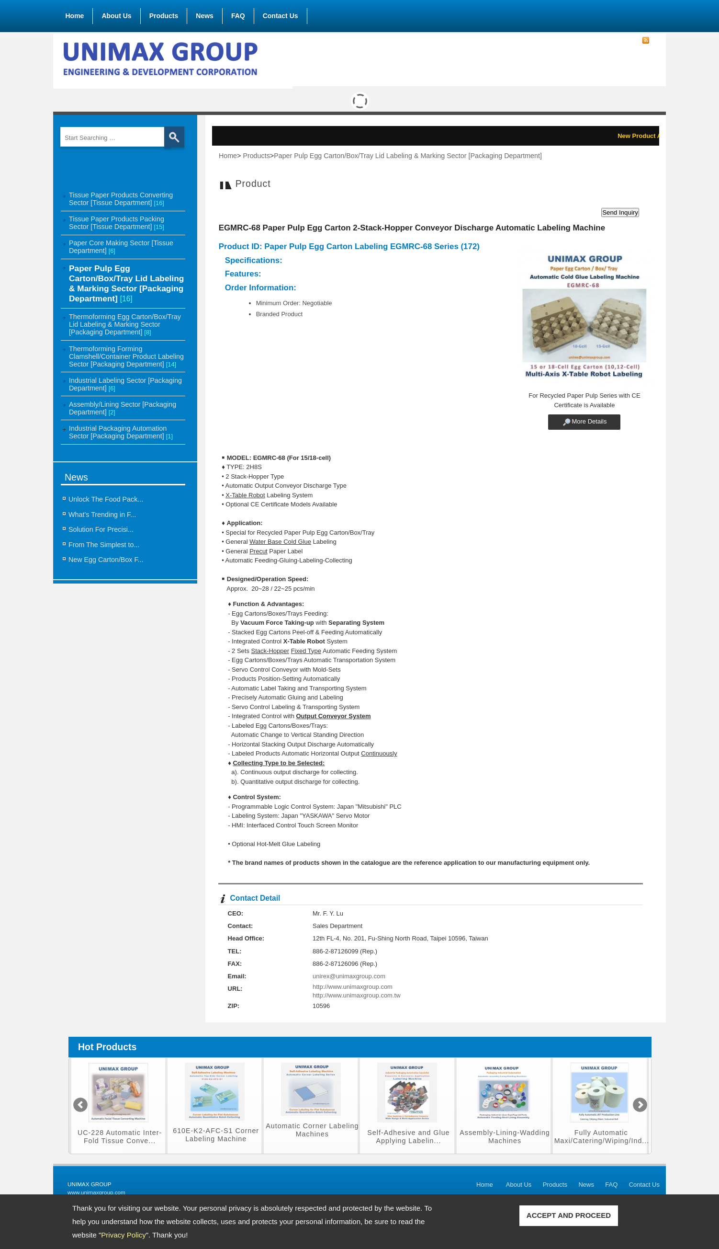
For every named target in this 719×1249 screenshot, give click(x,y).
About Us (116, 14)
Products (164, 14)
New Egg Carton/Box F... (106, 559)
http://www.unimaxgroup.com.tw (357, 995)
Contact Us (280, 16)
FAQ (238, 16)
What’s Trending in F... (102, 514)
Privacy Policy (123, 1235)
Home (75, 16)
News (204, 16)
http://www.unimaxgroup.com (353, 986)
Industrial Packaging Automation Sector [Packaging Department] (121, 432)
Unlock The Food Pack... (105, 499)
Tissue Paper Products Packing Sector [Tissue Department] (116, 222)
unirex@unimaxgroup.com (349, 976)
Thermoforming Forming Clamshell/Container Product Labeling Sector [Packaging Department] (126, 356)
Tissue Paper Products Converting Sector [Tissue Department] (121, 198)
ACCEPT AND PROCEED (569, 1215)
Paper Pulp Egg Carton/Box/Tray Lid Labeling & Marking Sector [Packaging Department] (126, 283)
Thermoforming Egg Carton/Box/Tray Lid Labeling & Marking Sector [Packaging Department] (125, 324)
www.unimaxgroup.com (96, 1192)
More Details (589, 421)
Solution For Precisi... (101, 529)
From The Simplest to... (103, 545)
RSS (646, 41)
